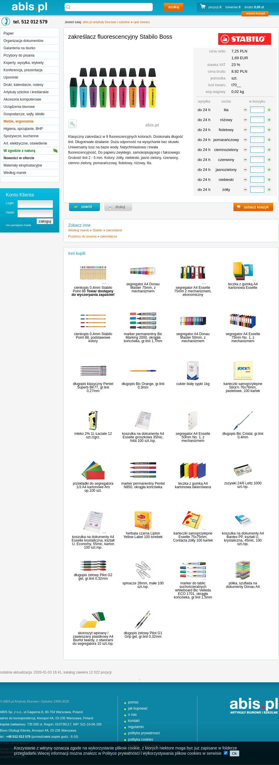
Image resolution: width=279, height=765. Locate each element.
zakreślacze (108, 236)
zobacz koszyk (257, 15)
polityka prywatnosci (144, 733)
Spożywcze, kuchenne (21, 136)
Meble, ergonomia (18, 121)
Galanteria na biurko (19, 48)
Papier (9, 33)
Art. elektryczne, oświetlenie (25, 143)
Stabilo (97, 230)
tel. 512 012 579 (30, 21)
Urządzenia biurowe (19, 107)
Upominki (11, 77)
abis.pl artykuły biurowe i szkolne (29, 7)
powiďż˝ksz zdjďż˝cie (72, 123)
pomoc (133, 702)
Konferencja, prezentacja (23, 70)
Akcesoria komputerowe (22, 99)
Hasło (10, 212)
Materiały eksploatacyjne (23, 165)
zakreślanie (114, 230)
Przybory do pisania (19, 55)
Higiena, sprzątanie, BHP (23, 129)
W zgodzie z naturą (19, 151)
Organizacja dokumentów (23, 41)
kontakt (134, 721)
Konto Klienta (20, 194)
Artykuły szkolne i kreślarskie (26, 92)
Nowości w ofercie (19, 158)
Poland (78, 712)
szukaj (173, 7)
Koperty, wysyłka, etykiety (24, 63)
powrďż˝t (84, 207)
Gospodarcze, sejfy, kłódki (24, 114)
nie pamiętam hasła (18, 225)
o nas (132, 715)
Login (10, 203)
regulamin (136, 727)
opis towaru (141, 22)
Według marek (15, 173)
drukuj (118, 207)
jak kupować (138, 708)
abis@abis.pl (20, 742)
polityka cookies (140, 739)
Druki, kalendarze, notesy (23, 85)
